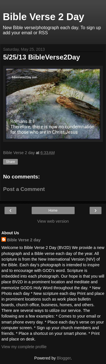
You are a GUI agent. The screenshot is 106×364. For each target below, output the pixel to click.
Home (52, 210)
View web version (53, 221)
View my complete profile (24, 346)
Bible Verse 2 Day (43, 16)
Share (10, 162)
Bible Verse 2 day (23, 240)
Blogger (64, 358)
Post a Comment (24, 189)
